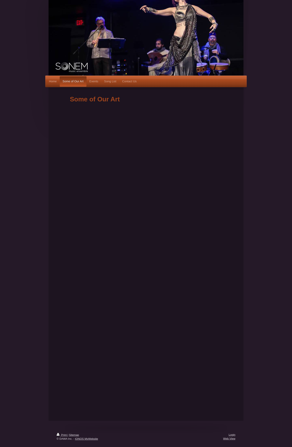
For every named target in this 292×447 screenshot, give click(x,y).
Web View (229, 438)
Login (232, 434)
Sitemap (74, 434)
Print (62, 434)
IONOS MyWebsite (86, 438)
